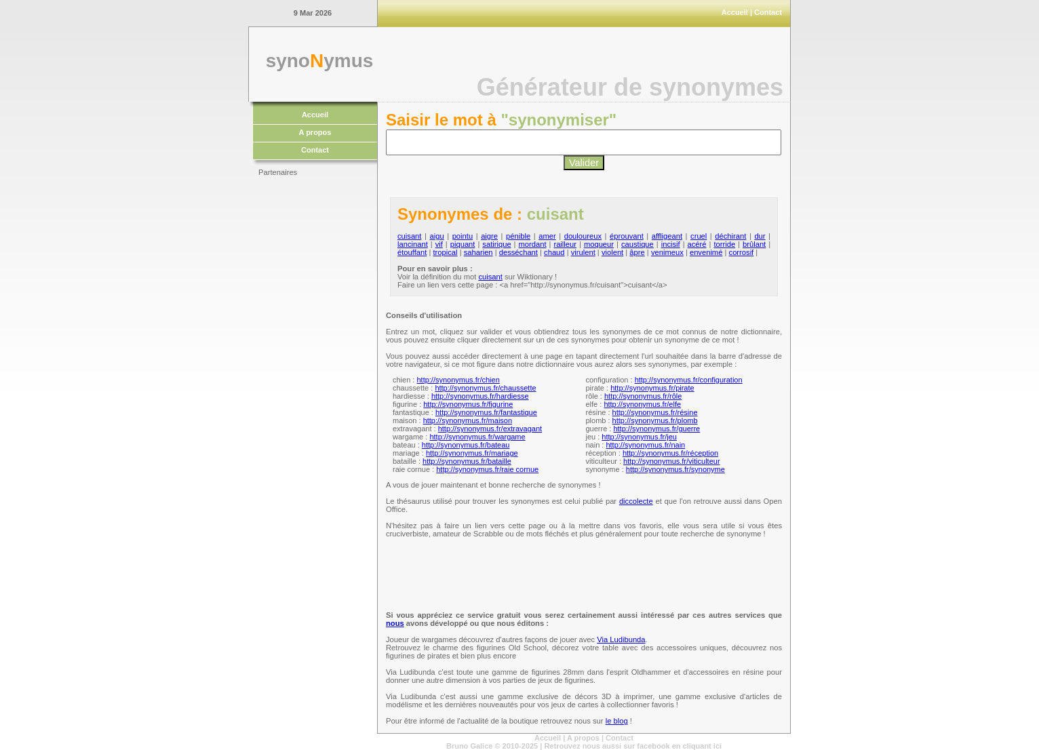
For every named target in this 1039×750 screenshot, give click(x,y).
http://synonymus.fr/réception (670, 453)
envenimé (706, 252)
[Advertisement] (312, 386)
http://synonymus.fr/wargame (477, 437)
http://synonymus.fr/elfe (642, 404)
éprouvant (627, 236)
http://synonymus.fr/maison (467, 420)
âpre (636, 252)
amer (547, 236)
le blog (617, 721)
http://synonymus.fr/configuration (689, 380)
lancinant (412, 244)
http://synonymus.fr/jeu (639, 437)
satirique (496, 244)
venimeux (667, 252)
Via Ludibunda (621, 639)
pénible (518, 236)
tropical (445, 252)
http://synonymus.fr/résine (655, 412)
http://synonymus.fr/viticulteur (671, 461)
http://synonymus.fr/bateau (466, 445)
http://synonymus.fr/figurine (468, 404)
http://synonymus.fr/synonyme (675, 469)
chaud (554, 252)
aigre (489, 236)
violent (612, 252)
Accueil (735, 12)
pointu (462, 236)
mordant (533, 244)
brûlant (754, 244)
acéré (697, 244)
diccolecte (636, 501)
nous (395, 623)
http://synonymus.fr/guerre (656, 429)
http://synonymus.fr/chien (457, 380)
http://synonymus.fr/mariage (472, 453)
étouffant (412, 252)
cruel (698, 236)
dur (759, 236)
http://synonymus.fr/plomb (655, 420)
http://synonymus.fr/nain (645, 445)
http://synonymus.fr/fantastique (486, 412)
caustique (637, 244)
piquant (462, 244)
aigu (436, 236)
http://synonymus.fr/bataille (467, 461)
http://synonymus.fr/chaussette (485, 388)
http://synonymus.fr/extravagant (490, 429)
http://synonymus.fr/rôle (643, 396)
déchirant (730, 236)
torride (724, 244)
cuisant (409, 236)
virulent (583, 252)
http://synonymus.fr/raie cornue (487, 469)
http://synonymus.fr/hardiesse (480, 396)
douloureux (583, 236)
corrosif (741, 252)
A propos (315, 132)
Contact (768, 12)
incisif (670, 244)
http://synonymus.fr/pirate (652, 388)
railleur (564, 244)
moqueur (599, 244)
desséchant (518, 252)
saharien (478, 252)
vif (439, 244)
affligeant (667, 236)
